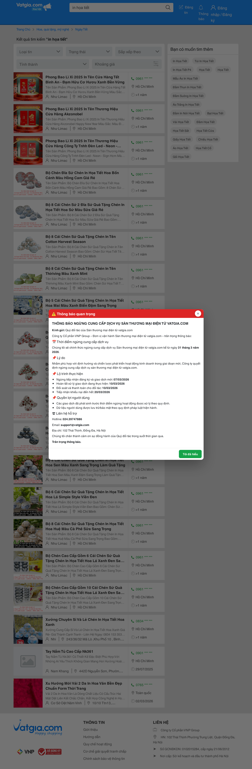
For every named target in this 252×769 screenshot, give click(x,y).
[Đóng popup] (198, 313)
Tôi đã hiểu (190, 454)
